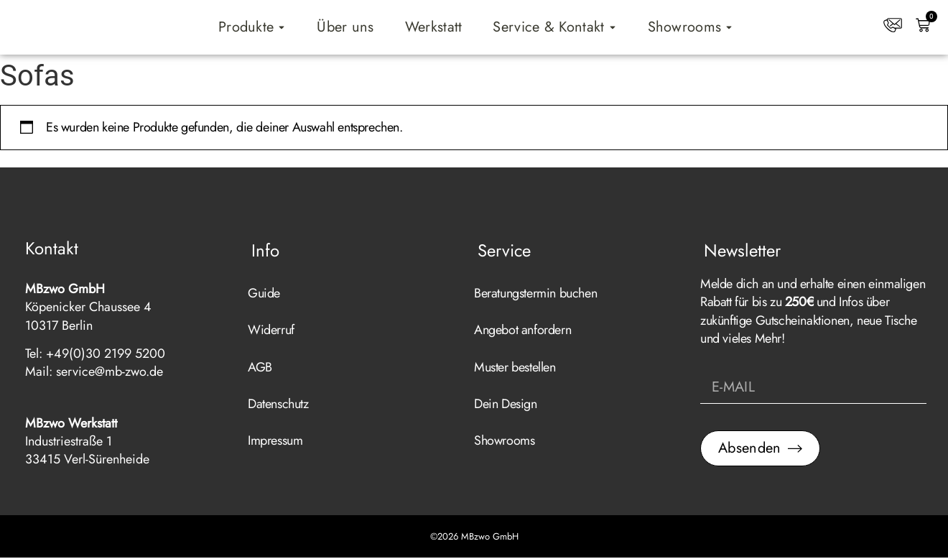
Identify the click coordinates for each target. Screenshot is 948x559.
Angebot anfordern (522, 331)
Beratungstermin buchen (535, 294)
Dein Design (505, 405)
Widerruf (271, 331)
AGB (260, 368)
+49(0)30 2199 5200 (105, 355)
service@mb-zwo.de (109, 373)
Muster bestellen (515, 368)
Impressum (275, 442)
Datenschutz (278, 405)
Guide (264, 294)
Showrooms (504, 442)
